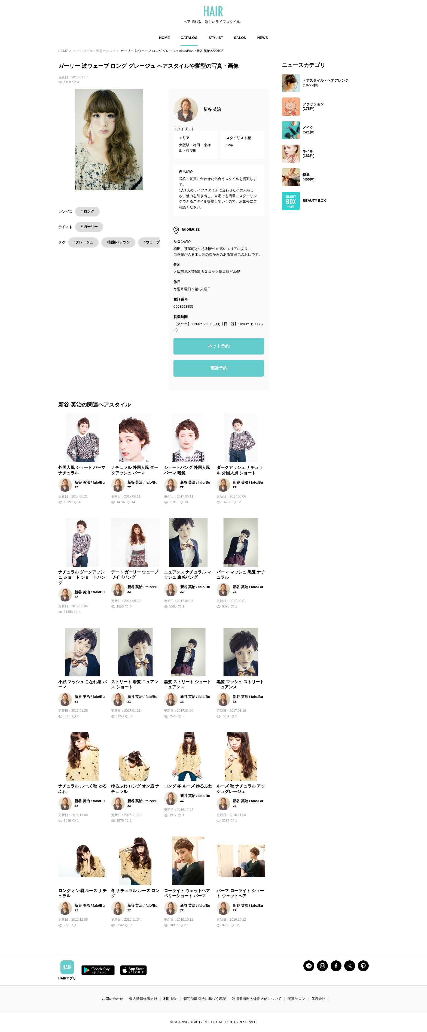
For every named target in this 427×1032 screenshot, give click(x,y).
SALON (240, 38)
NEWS (262, 38)
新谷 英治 (212, 109)
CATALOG (189, 38)
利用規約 (170, 999)
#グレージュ (83, 242)
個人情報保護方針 (143, 999)
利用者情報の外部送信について (257, 999)
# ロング (87, 211)
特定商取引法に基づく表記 (205, 999)
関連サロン (296, 999)
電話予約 (218, 368)
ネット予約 (219, 346)
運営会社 (318, 999)
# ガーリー (89, 227)
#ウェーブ (152, 242)
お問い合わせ (112, 999)
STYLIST (216, 38)
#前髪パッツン (118, 242)
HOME (164, 38)
